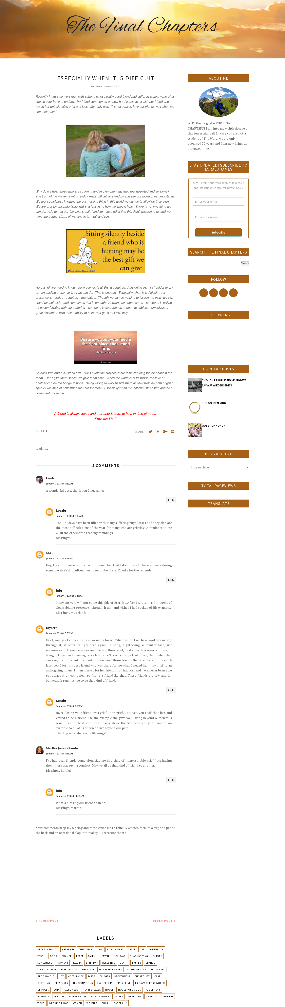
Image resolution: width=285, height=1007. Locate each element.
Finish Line (124, 982)
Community (156, 949)
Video (41, 1003)
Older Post (163, 921)
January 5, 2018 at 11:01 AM (70, 795)
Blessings (108, 962)
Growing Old (46, 976)
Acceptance (76, 976)
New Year (62, 962)
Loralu (61, 510)
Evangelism (104, 982)
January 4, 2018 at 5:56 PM (59, 633)
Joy (61, 976)
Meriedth (43, 996)
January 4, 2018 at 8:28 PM (69, 706)
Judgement (152, 989)
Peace (80, 956)
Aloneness (158, 969)
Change (67, 956)
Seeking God (69, 969)
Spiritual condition (159, 996)
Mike (49, 553)
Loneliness (44, 962)
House (109, 989)
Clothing (43, 982)
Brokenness (122, 976)
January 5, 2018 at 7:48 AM (59, 753)
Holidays (119, 956)
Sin (142, 949)
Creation (68, 949)
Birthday (92, 962)
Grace (132, 949)
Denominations (82, 982)
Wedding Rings (58, 1003)
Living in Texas (46, 969)
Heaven (104, 956)
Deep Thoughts (47, 949)
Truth (41, 956)
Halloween (71, 989)
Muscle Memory (101, 996)
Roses (119, 996)
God (56, 989)
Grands (150, 962)
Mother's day (77, 996)
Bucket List (142, 976)
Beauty (77, 962)
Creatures (61, 982)
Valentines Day (136, 969)
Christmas (85, 949)
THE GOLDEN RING (214, 403)
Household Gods (129, 989)
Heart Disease (92, 989)
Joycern (51, 628)
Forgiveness (115, 949)
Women (77, 1003)
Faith (91, 956)
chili (105, 1003)
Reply (171, 500)
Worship (91, 1003)
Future (157, 956)
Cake (157, 976)
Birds (91, 976)
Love (100, 949)
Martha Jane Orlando (62, 748)
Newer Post (49, 921)
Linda (50, 478)
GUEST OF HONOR (213, 425)
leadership (120, 1003)
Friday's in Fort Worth (150, 982)
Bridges (105, 976)
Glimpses (43, 989)
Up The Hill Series (110, 969)
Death (124, 962)
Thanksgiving (139, 956)
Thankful (88, 969)
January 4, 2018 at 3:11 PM (59, 558)
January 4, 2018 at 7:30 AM (69, 515)
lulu (59, 590)
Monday (59, 996)
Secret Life (134, 996)
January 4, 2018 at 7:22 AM (59, 483)
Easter (136, 962)
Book (53, 956)
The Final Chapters (142, 26)
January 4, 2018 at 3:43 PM (69, 595)
